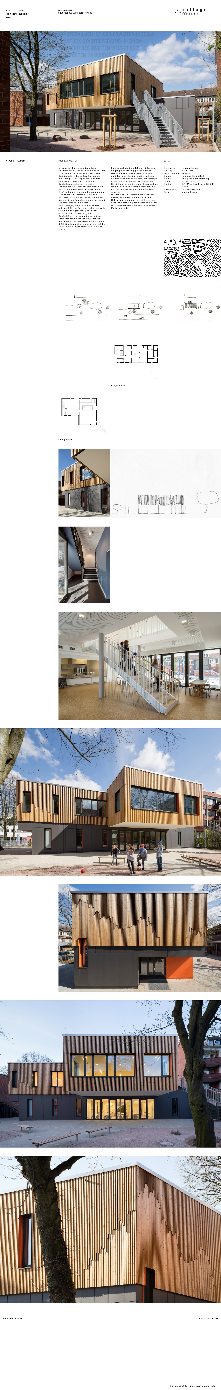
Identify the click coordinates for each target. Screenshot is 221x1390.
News (9, 10)
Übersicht (24, 14)
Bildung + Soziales (16, 161)
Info (8, 17)
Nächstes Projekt (208, 1318)
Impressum (195, 1386)
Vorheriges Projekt (13, 1318)
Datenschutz (208, 1386)
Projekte (11, 14)
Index (22, 10)
